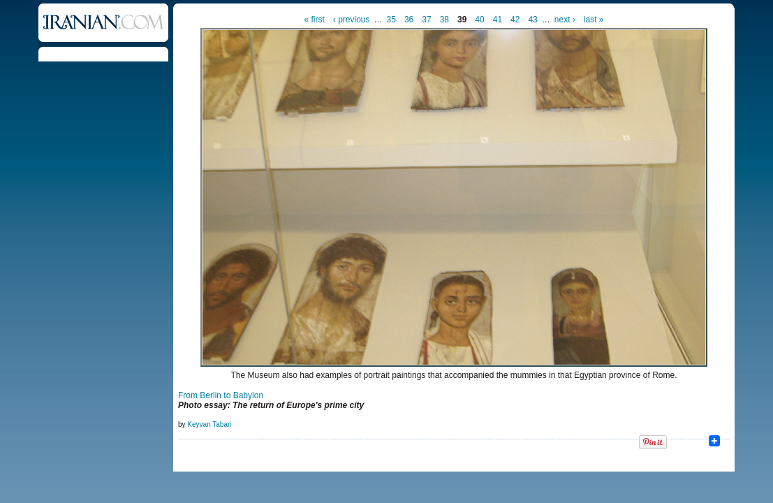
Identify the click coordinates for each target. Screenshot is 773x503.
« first (314, 19)
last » (594, 19)
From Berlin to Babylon (220, 395)
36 (408, 19)
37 (426, 19)
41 (497, 19)
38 (444, 19)
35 (391, 19)
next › (564, 19)
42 (515, 19)
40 (479, 19)
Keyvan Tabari (209, 424)
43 (532, 19)
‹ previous (351, 19)
